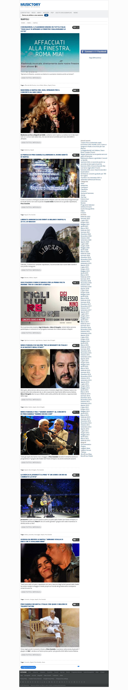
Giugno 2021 (85, 222)
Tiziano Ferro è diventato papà (91, 143)
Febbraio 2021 (85, 230)
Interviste (84, 201)
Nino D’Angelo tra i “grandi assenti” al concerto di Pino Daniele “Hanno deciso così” (43, 413)
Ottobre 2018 (85, 285)
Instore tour (85, 199)
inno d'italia (40, 85)
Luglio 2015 (84, 361)
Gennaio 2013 (85, 419)
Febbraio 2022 (85, 217)
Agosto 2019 (85, 265)
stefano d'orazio (86, 207)
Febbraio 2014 (85, 394)
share (43, 662)
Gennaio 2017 (85, 326)
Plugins (83, 446)
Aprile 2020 (84, 250)
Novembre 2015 (86, 353)
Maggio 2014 (85, 388)
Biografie (40, 675)
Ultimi (61, 675)
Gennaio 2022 (85, 218)
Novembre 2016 (86, 329)
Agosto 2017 (85, 312)
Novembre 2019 (86, 259)
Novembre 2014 (86, 376)
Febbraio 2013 (85, 417)
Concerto (26, 599)
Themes (83, 452)
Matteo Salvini (28, 407)
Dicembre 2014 (86, 374)
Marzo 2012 (85, 439)
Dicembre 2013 (86, 398)
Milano (45, 85)
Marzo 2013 (85, 415)
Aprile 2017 (84, 320)
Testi (21, 675)
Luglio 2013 (84, 407)
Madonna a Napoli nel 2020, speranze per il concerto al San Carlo (40, 91)
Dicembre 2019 (86, 257)
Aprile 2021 (84, 226)
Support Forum (86, 450)
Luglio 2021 (84, 220)
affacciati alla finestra (30, 85)
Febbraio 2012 (85, 440)
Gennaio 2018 (85, 302)
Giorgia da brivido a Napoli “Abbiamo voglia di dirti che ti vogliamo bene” (42, 540)
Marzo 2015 (85, 368)
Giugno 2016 (85, 339)
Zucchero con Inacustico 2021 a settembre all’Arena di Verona (91, 179)
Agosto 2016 (85, 335)
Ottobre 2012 (85, 425)
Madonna (27, 150)
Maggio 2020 (85, 248)
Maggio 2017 (85, 318)
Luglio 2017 (84, 314)
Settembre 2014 (86, 380)
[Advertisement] (75, 5)
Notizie (46, 13)
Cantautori (84, 187)
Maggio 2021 (85, 224)
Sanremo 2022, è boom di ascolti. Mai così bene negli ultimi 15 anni (93, 167)
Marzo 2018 (85, 298)
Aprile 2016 (84, 343)
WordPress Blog (86, 454)
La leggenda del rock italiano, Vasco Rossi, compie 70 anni (92, 151)
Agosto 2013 (85, 405)
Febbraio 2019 (85, 277)
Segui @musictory (95, 58)
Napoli (50, 85)
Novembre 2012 (86, 423)
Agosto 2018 (85, 289)
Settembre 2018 (86, 287)
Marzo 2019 (85, 275)
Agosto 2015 (85, 359)
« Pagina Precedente (28, 667)
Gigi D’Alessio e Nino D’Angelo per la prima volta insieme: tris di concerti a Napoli (43, 283)
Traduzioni (55, 675)
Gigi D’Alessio (39, 340)
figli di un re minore (29, 340)
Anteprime (84, 185)
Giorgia (32, 599)
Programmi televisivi (87, 205)
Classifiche (84, 189)
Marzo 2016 (85, 345)
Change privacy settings (62, 678)
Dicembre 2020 (86, 234)
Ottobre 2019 (85, 261)
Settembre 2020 (86, 240)
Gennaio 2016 (85, 349)
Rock (33, 13)
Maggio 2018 (85, 294)
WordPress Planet (87, 456)
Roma (53, 85)
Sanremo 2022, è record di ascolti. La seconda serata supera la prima (93, 163)
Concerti (83, 191)
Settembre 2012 (86, 427)
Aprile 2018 (84, 296)
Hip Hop (83, 197)
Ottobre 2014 (85, 378)
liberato (26, 277)
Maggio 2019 (85, 271)
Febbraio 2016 (85, 347)
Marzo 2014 (85, 392)
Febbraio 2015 (85, 370)
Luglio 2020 (84, 244)
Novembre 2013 (86, 400)
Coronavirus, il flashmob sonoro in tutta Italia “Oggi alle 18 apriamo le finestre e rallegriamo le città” (43, 29)
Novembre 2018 (86, 283)
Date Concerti (47, 675)
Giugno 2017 (85, 316)
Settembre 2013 (86, 403)
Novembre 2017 (86, 306)
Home (23, 23)
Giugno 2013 (85, 409)
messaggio (37, 534)
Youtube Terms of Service (35, 678)
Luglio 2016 (84, 337)
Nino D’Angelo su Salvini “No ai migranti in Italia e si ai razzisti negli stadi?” (44, 346)
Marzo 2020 (85, 252)
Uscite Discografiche (63, 13)
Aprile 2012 (84, 437)
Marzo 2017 (85, 322)
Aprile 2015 (84, 366)
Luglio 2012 (84, 431)
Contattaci (25, 13)
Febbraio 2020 (85, 254)
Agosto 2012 (85, 429)
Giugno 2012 (85, 433)
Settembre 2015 (86, 357)
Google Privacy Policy (48, 678)
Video (82, 211)
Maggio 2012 (85, 435)
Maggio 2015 (85, 365)
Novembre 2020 (86, 236)
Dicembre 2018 (86, 281)
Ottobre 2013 (85, 402)
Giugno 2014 (85, 386)
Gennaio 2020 (85, 255)
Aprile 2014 (84, 390)
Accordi (34, 675)
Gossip (83, 195)
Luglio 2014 (84, 384)
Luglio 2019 (84, 267)
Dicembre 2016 (86, 328)
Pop (52, 13)
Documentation (86, 444)
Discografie (27, 675)
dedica (26, 534)
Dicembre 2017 (86, 304)
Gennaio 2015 (85, 372)
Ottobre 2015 (85, 355)
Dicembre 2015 (86, 351)
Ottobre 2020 (85, 238)
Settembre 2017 (86, 310)
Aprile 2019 (84, 273)
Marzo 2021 (85, 228)
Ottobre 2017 (85, 308)
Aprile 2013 (84, 413)
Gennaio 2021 (85, 232)
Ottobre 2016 (85, 331)
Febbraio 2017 (85, 324)
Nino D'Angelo (51, 340)
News (76, 13)
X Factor (83, 213)
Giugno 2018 (85, 292)
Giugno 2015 (85, 363)
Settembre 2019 (86, 263)
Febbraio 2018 (85, 300)
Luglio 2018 (84, 291)
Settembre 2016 (86, 333)
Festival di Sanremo (87, 193)
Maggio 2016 (85, 341)
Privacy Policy (23, 678)
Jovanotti (31, 534)
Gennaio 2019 (85, 279)
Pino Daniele (32, 215)
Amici (39, 13)
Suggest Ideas (85, 448)
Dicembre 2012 (86, 421)
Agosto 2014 (85, 382)
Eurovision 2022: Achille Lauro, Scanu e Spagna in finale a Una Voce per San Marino (93, 146)
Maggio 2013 (85, 411)
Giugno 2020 (85, 246)
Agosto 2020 (85, 242)
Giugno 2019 (85, 269)
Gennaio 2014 (85, 396)
